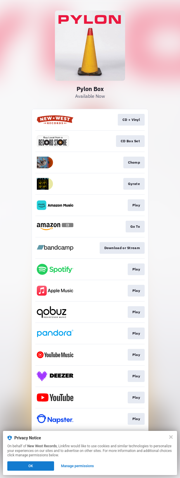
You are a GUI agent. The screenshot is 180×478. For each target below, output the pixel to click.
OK (30, 466)
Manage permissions (77, 466)
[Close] (171, 437)
